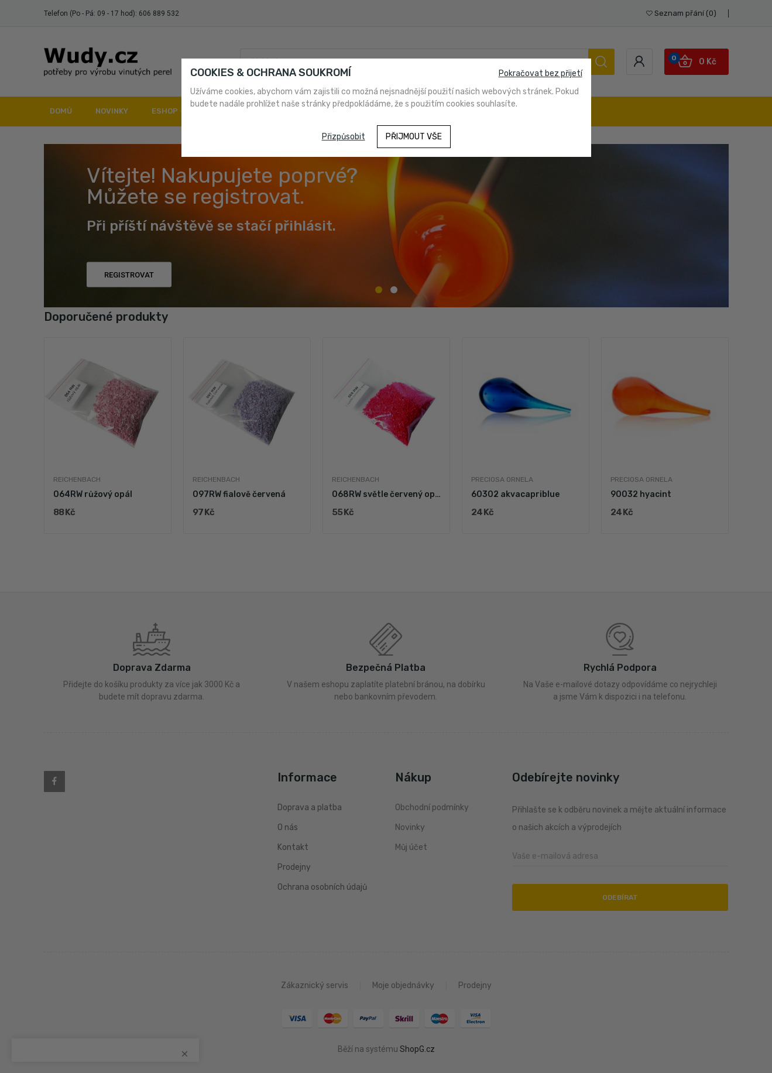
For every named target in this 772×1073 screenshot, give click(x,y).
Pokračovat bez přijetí (540, 73)
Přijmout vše (414, 137)
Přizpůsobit (343, 137)
